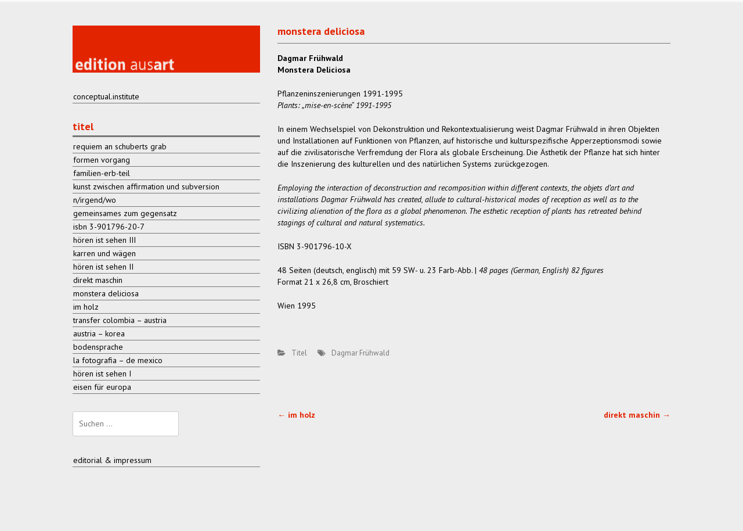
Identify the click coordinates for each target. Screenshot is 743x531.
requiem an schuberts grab (120, 146)
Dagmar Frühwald (360, 353)
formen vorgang (101, 160)
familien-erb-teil (101, 173)
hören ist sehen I (102, 373)
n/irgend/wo (94, 200)
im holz (296, 415)
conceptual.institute (106, 96)
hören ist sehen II (103, 266)
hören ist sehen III (104, 240)
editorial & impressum (112, 460)
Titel (299, 353)
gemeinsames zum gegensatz (125, 213)
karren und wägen (104, 253)
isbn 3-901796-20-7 (109, 226)
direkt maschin (637, 415)
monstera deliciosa (106, 293)
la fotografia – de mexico (118, 360)
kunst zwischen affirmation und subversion (146, 186)
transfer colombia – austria (120, 320)
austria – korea (99, 333)
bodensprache (98, 347)
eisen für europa (102, 387)
